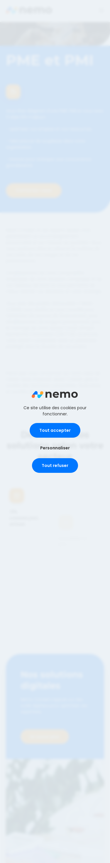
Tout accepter (55, 430)
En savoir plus (44, 733)
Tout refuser (55, 465)
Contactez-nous (34, 190)
